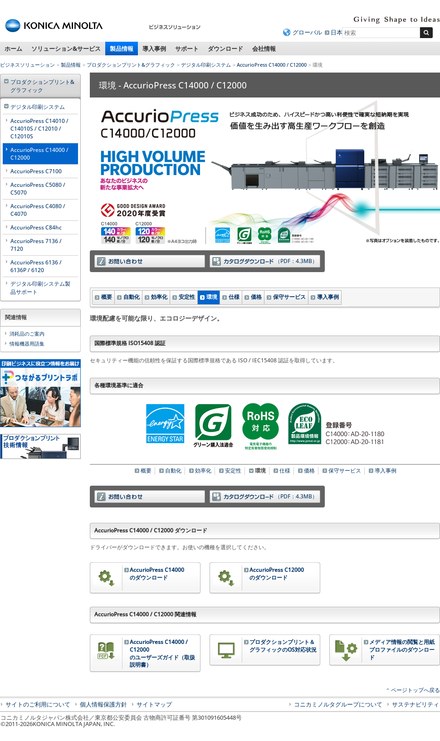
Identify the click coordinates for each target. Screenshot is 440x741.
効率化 (159, 297)
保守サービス (289, 297)
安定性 (187, 297)
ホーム (13, 48)
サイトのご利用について (37, 704)
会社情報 (264, 48)
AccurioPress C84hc (36, 227)
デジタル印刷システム (206, 64)
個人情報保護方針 (103, 704)
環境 (211, 297)
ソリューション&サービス (66, 48)
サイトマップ (154, 704)
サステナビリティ (415, 704)
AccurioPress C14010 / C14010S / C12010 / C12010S (39, 128)
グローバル (307, 32)
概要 (106, 297)
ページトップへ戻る (415, 690)
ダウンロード (225, 48)
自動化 (131, 297)
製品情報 (121, 48)
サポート (187, 48)
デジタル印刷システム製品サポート (40, 288)
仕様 (234, 297)
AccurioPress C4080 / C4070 (37, 210)
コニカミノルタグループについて (338, 704)
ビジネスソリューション (27, 64)
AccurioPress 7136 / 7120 (36, 245)
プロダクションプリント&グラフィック (131, 64)
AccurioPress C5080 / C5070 (37, 188)
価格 (256, 297)
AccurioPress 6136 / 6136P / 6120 (36, 266)
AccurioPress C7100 (36, 171)
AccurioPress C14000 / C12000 (272, 64)
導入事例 (154, 48)
